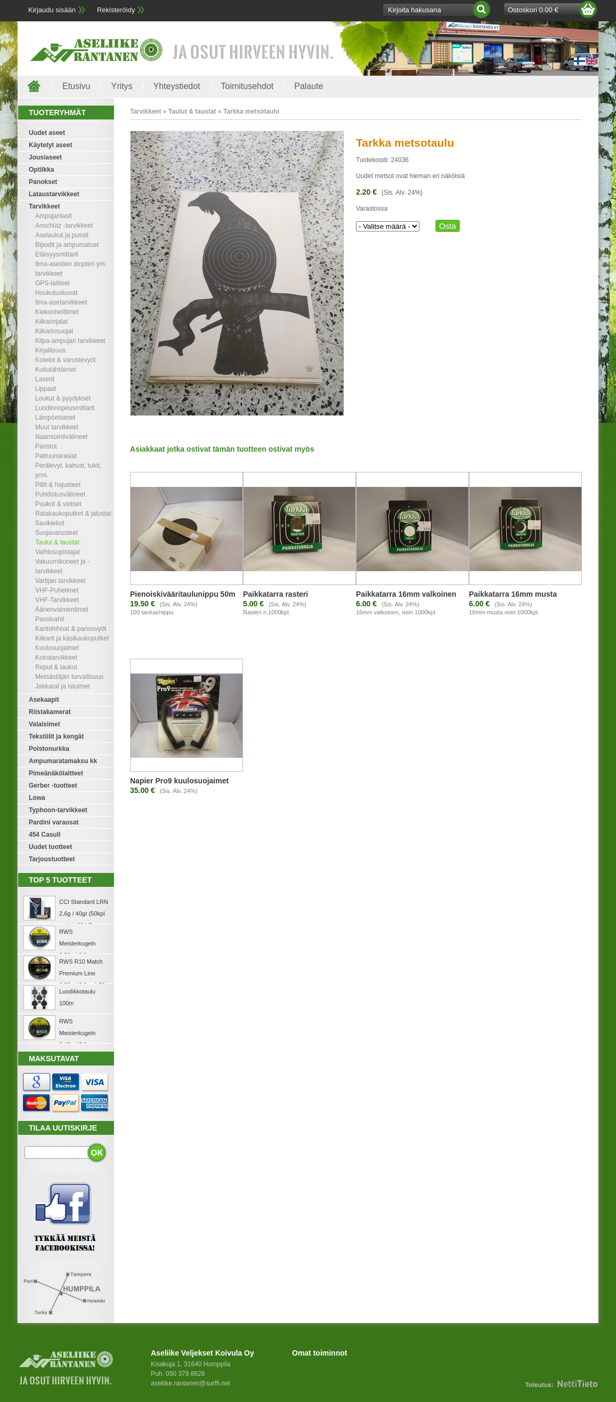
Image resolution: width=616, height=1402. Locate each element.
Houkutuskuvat (56, 293)
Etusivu (76, 86)
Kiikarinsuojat (54, 331)
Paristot (46, 446)
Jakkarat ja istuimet (62, 686)
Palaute (308, 86)
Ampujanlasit (53, 216)
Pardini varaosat (53, 822)
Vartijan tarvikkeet (60, 580)
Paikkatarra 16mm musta (513, 594)
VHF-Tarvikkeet (57, 600)
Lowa (37, 798)
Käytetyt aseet (50, 145)
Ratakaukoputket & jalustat (73, 513)
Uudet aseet (47, 133)
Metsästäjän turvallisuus (69, 676)
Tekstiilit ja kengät (56, 736)
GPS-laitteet (52, 283)
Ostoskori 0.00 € (533, 10)
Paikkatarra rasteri (275, 594)
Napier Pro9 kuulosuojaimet (179, 780)
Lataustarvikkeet (54, 194)
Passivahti (49, 619)
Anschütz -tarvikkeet (64, 225)
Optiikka (41, 169)
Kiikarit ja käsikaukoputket (72, 638)
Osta (447, 225)
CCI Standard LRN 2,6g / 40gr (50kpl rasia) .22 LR (83, 913)
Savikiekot (49, 523)
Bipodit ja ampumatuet (67, 245)
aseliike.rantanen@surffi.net (190, 1383)
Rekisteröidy (116, 10)
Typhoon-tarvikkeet (58, 810)
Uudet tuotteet (50, 847)
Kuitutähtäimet (55, 369)
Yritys (121, 86)
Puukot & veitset (58, 504)
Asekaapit (44, 699)
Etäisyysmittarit (56, 254)
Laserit (44, 379)
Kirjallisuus (50, 350)
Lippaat (45, 388)
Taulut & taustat (57, 542)
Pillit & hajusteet (57, 484)
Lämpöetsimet (55, 417)
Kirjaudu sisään (52, 10)
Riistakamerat (50, 712)
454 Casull (44, 834)
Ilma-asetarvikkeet (61, 302)
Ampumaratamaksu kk (63, 761)
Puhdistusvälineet (60, 494)
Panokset (43, 182)
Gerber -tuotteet (53, 785)
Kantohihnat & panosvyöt (70, 628)
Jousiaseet (45, 157)
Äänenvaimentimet (61, 609)
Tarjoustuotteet (52, 859)
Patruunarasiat (56, 456)
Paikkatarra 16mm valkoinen (406, 594)
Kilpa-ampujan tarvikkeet (70, 341)
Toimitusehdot (247, 86)
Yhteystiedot (176, 86)
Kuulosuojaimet (57, 648)
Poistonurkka (49, 748)
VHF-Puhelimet (56, 590)
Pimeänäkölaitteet (56, 773)
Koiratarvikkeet (56, 657)
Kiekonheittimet (57, 312)
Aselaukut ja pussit (61, 235)
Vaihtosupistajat (57, 552)
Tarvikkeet (44, 206)
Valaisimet (44, 724)
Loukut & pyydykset (63, 398)
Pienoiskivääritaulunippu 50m (183, 594)
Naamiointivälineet (61, 436)
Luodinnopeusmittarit (64, 408)
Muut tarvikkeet (56, 427)
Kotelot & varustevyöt (65, 360)
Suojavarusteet (56, 532)
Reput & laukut (56, 667)
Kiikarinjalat (51, 321)
